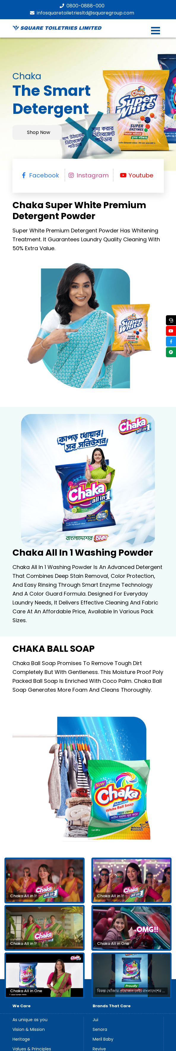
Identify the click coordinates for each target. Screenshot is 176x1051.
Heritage (21, 1039)
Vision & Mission (28, 1030)
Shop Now (38, 132)
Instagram (88, 175)
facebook (39, 175)
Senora (100, 1030)
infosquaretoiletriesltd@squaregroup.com (82, 12)
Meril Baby (103, 1039)
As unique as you (29, 1020)
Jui (95, 1020)
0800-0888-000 (82, 5)
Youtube (136, 175)
